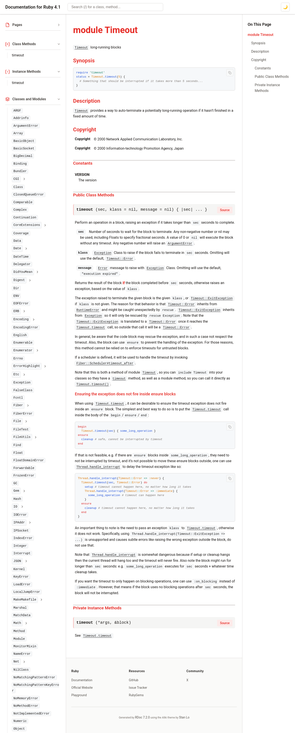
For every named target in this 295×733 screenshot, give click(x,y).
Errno (18, 358)
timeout (18, 55)
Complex (20, 210)
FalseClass (22, 390)
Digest (19, 280)
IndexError (22, 538)
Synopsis (84, 61)
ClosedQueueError (28, 194)
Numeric (20, 721)
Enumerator (22, 350)
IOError (20, 515)
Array (18, 133)
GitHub (133, 680)
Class (18, 187)
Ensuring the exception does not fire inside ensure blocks (125, 394)
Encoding (21, 319)
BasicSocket (23, 148)
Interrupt (22, 553)
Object (19, 729)
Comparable (22, 202)
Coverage (21, 233)
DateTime (21, 257)
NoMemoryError (25, 698)
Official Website (82, 687)
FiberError (22, 413)
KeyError (21, 577)
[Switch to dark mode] (285, 7)
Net (16, 661)
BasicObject (23, 141)
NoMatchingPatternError (34, 677)
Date (17, 248)
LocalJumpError (26, 592)
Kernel (19, 569)
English (20, 335)
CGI (16, 179)
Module (19, 639)
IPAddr (19, 522)
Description (86, 101)
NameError (22, 654)
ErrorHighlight (26, 366)
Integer (20, 546)
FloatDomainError (28, 460)
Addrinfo (21, 118)
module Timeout (260, 35)
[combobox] (115, 7)
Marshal (20, 608)
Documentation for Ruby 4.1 (33, 7)
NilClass (21, 670)
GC (15, 483)
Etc (16, 374)
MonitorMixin (24, 646)
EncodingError (25, 327)
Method (19, 631)
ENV (16, 296)
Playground (79, 695)
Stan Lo (184, 717)
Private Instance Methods (97, 607)
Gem (16, 491)
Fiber (18, 405)
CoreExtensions (26, 225)
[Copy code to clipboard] (229, 72)
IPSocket (21, 530)
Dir (16, 288)
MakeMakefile (24, 599)
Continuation (24, 217)
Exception (22, 382)
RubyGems (136, 695)
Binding (20, 164)
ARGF (17, 110)
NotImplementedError (31, 713)
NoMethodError (25, 706)
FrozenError (23, 475)
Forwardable (23, 468)
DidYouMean (22, 272)
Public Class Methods (93, 194)
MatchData (22, 615)
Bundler (20, 171)
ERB (16, 311)
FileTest (21, 429)
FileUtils (22, 437)
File (17, 421)
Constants (82, 163)
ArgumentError (25, 126)
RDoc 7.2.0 (142, 717)
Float (18, 453)
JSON (17, 561)
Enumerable (22, 342)
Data (17, 241)
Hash (17, 499)
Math (17, 623)
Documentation (81, 680)
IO (15, 506)
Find (17, 445)
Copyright (84, 130)
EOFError (21, 303)
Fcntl (18, 398)
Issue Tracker (138, 687)
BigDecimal (22, 156)
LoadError (22, 584)
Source (225, 210)
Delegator (22, 264)
